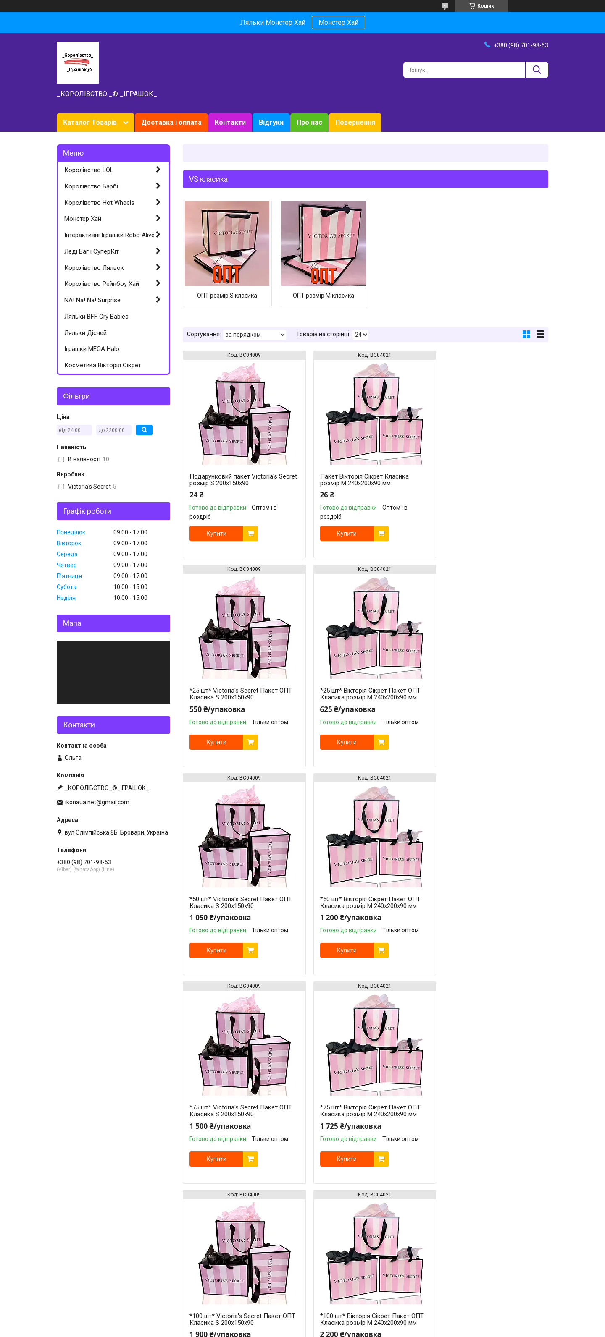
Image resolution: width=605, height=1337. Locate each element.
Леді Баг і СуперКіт (91, 251)
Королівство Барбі (91, 186)
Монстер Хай (338, 22)
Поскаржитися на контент (305, 1329)
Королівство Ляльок (94, 268)
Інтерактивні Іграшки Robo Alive (109, 235)
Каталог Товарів (90, 122)
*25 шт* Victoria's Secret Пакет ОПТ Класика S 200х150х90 (489, 480)
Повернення (355, 122)
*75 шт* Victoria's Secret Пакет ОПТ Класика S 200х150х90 (240, 902)
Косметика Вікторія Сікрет (102, 365)
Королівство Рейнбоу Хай (101, 284)
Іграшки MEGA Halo (91, 349)
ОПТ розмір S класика (226, 295)
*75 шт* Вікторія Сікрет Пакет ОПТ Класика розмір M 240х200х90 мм (363, 902)
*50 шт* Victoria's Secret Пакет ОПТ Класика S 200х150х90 (364, 694)
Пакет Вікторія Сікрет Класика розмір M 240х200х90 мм (357, 480)
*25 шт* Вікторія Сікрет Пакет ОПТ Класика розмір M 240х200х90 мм (239, 694)
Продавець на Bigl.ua (302, 1321)
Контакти (230, 122)
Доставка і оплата (171, 122)
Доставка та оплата (210, 1266)
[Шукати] (536, 70)
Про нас (309, 122)
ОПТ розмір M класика (319, 295)
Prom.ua (342, 1314)
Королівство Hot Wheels (99, 203)
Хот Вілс (68, 1275)
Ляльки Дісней (85, 333)
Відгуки (271, 122)
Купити (216, 533)
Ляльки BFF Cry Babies (96, 316)
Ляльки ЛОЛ (74, 1257)
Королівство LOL (88, 170)
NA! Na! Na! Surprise (92, 300)
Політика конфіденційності (372, 1329)
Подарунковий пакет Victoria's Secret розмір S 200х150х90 (233, 480)
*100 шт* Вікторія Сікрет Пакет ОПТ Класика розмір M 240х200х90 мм (239, 1114)
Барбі (64, 1266)
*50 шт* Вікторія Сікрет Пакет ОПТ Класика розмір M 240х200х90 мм (488, 694)
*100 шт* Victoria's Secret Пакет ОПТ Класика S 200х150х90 (483, 902)
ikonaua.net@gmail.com (97, 802)
